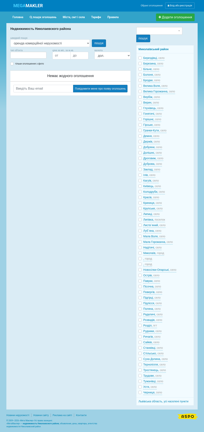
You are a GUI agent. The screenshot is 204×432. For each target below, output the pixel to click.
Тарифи (96, 17)
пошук (98, 43)
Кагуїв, (151, 180)
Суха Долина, (155, 359)
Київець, (152, 186)
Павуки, (151, 280)
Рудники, (152, 331)
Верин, (151, 102)
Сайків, (151, 342)
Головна (18, 17)
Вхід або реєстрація (180, 5)
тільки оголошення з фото (29, 63)
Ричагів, (151, 336)
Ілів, (149, 175)
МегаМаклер (13, 423)
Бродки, (151, 80)
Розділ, (150, 325)
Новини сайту (41, 415)
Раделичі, (153, 314)
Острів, (151, 275)
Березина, (153, 63)
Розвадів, (152, 320)
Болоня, (151, 74)
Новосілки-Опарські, (159, 269)
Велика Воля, (155, 85)
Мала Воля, (154, 236)
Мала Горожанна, (158, 241)
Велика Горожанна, (159, 91)
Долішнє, (152, 152)
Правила (113, 17)
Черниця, (152, 392)
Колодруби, (154, 191)
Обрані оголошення (152, 5)
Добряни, (152, 147)
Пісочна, (152, 286)
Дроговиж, (153, 158)
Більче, (151, 69)
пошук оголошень (43, 17)
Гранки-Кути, (154, 130)
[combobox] (28, 55)
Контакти (81, 415)
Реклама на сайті (62, 415)
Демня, (151, 136)
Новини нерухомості (17, 415)
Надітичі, (152, 247)
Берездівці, (153, 58)
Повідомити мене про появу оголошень (100, 88)
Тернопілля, (154, 364)
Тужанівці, (153, 381)
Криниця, (152, 202)
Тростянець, (154, 370)
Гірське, (151, 124)
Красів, (151, 197)
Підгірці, (152, 297)
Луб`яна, (152, 230)
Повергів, (152, 292)
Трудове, (152, 375)
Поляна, (152, 308)
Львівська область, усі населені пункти (163, 401)
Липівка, (154, 219)
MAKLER (28, 5)
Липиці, (151, 214)
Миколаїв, (153, 253)
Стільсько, (153, 353)
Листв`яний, (154, 225)
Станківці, (153, 347)
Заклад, (151, 169)
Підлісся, (152, 303)
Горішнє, (152, 119)
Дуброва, (152, 163)
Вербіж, (151, 97)
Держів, (151, 141)
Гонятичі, (152, 113)
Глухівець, (153, 108)
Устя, (150, 386)
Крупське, (153, 208)
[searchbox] (18, 55)
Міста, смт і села (74, 17)
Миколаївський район (153, 49)
